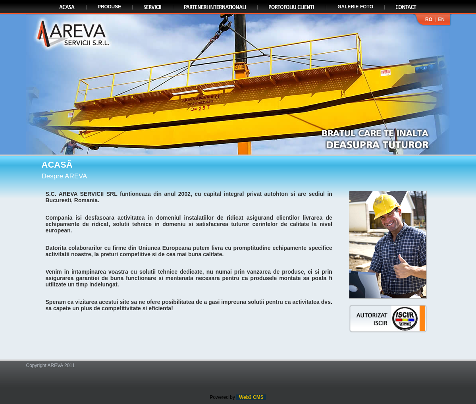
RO (428, 19)
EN (441, 19)
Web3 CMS (251, 397)
